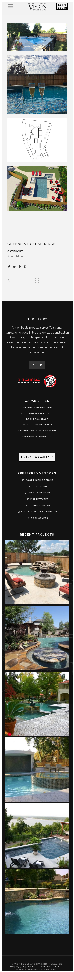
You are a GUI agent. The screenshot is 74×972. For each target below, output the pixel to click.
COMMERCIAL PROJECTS (37, 436)
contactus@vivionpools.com (45, 967)
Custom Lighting (37, 493)
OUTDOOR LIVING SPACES (37, 425)
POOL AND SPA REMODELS (37, 413)
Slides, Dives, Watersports (37, 512)
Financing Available (37, 457)
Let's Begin (62, 6)
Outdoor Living (37, 506)
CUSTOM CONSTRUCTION (37, 407)
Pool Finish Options (37, 480)
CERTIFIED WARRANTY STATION (37, 430)
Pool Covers (37, 518)
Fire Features (37, 499)
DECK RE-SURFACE (37, 419)
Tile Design (37, 486)
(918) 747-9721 (17, 967)
